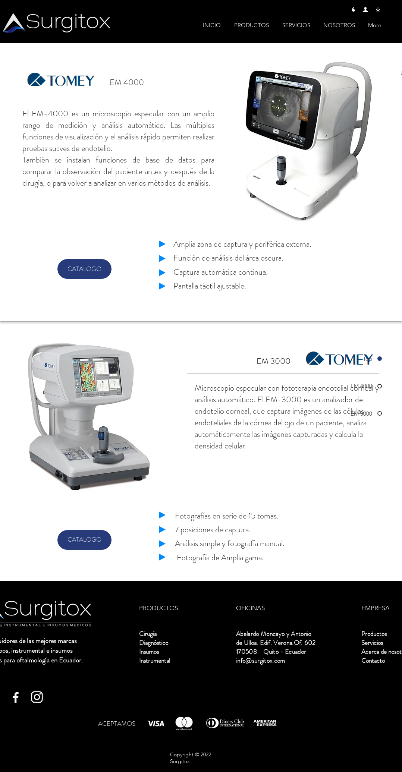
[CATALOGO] (84, 269)
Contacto (373, 660)
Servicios (372, 642)
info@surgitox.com (260, 660)
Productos (374, 633)
